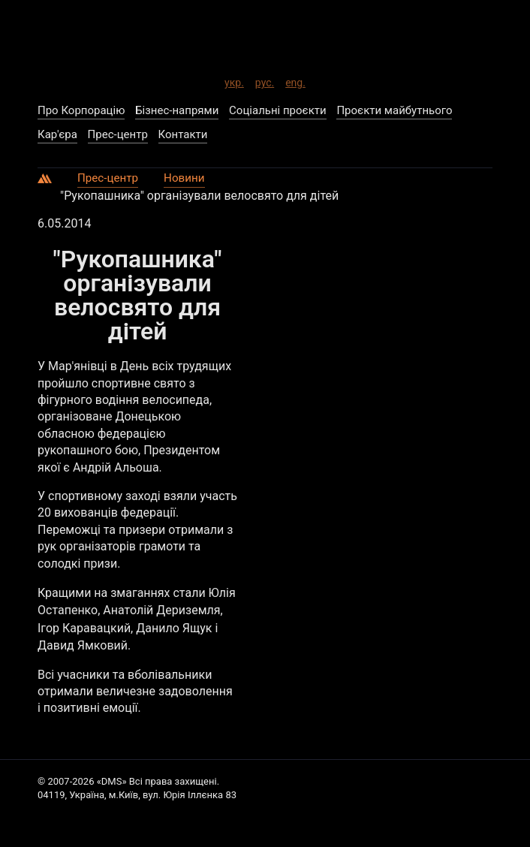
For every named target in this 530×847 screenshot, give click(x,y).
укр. (234, 79)
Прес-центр (109, 175)
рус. (264, 79)
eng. (295, 79)
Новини (188, 175)
